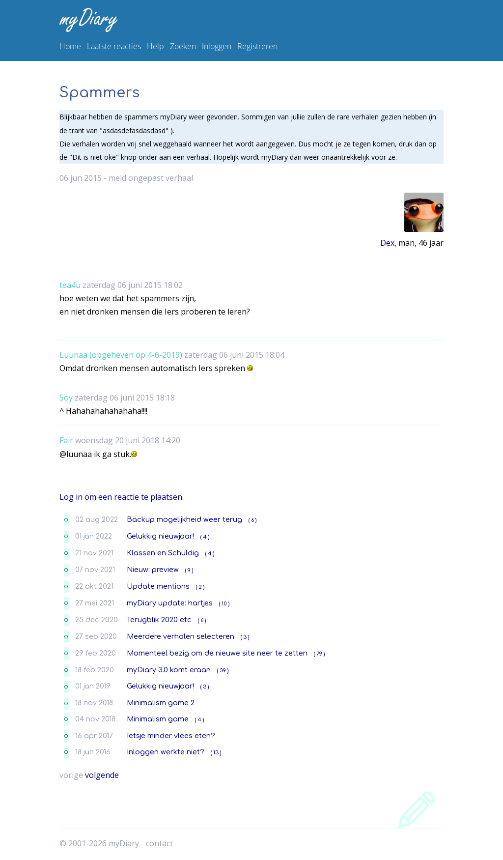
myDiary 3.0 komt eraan (169, 670)
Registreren (257, 46)
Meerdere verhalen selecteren (180, 636)
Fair (66, 440)
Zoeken (183, 46)
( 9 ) (189, 570)
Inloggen (216, 46)
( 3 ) (245, 637)
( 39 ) (223, 670)
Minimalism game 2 (161, 703)
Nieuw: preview (153, 569)
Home (70, 46)
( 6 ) (252, 520)
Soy (66, 397)
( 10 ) (224, 604)
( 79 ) (319, 654)
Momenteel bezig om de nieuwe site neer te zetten (217, 653)
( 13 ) (216, 752)
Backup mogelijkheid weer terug (184, 519)
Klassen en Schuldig (163, 553)
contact (159, 843)
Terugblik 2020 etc (159, 620)
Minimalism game (158, 719)
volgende (102, 775)
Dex (387, 242)
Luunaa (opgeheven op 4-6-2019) (120, 354)
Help (155, 46)
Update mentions (158, 586)
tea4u (70, 285)
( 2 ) (200, 587)
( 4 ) (205, 537)
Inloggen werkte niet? (165, 752)
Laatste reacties (114, 46)
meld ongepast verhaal (151, 177)
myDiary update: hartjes (170, 603)
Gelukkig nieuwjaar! (160, 536)
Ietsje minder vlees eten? (171, 736)
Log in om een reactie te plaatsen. (121, 496)
